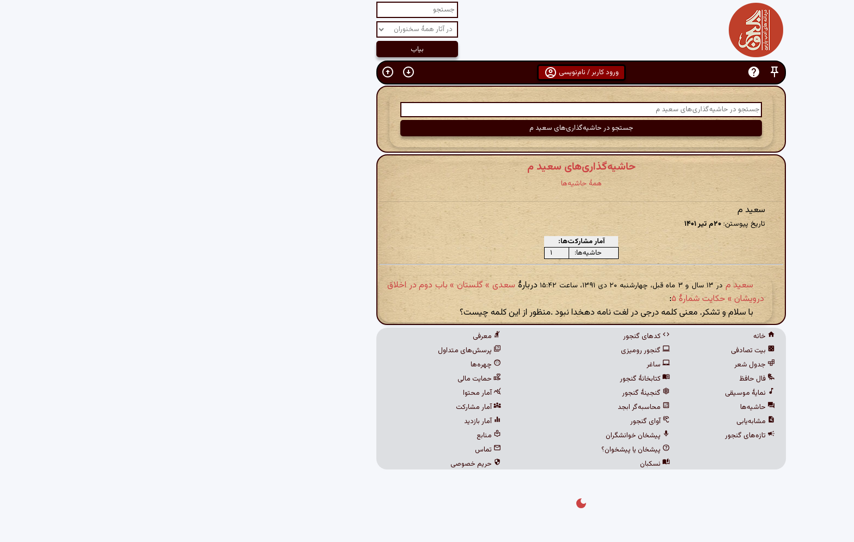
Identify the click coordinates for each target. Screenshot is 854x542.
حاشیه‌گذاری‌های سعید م (427, 167)
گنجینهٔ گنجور (492, 393)
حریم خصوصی (321, 464)
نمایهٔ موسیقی (596, 393)
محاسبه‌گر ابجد (489, 407)
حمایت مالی (325, 379)
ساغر (504, 364)
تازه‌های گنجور (596, 435)
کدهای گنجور (492, 336)
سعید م (585, 285)
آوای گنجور (496, 421)
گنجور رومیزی (491, 350)
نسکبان (501, 464)
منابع (334, 435)
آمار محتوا (328, 393)
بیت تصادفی (599, 350)
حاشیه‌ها (603, 407)
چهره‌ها (331, 364)
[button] (620, 72)
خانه (610, 336)
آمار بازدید (328, 421)
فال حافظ (603, 379)
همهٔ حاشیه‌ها (427, 183)
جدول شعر (600, 364)
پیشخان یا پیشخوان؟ (481, 449)
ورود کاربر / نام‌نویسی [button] (427, 72)
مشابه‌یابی (601, 421)
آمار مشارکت (324, 407)
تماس (334, 449)
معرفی (333, 336)
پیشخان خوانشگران (484, 435)
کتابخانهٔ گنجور (491, 379)
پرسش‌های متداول (315, 350)
